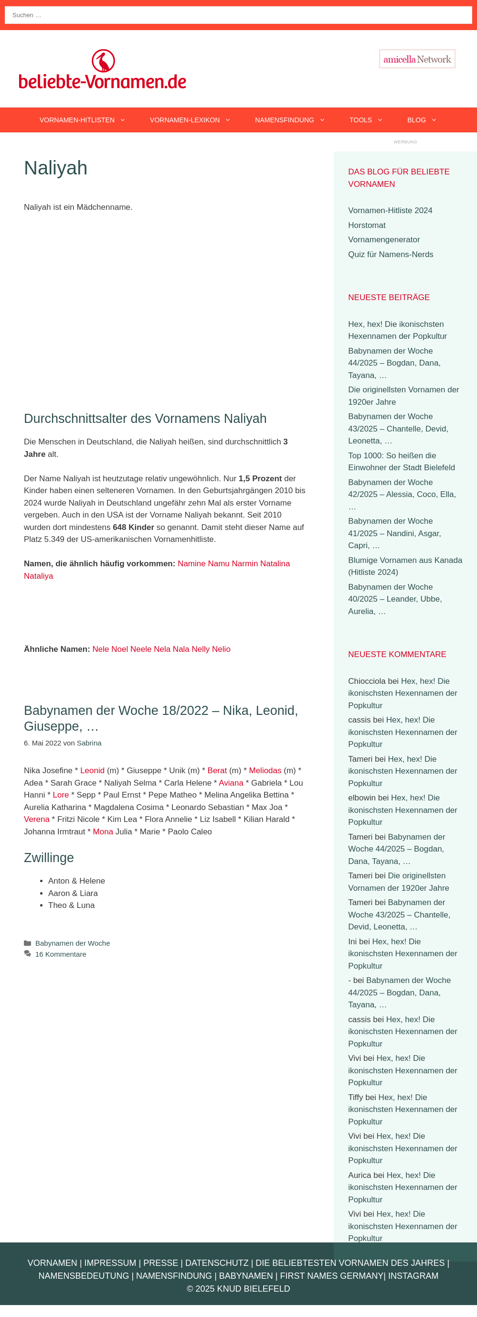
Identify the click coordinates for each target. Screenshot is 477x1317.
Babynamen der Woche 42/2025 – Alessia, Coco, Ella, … (402, 494)
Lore (61, 794)
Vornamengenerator (384, 239)
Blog (428, 120)
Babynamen (246, 1276)
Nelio (221, 649)
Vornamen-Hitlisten (89, 120)
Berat (217, 770)
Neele (140, 649)
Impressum (111, 1263)
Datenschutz (217, 1263)
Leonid (92, 770)
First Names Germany (332, 1276)
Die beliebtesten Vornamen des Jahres (350, 1263)
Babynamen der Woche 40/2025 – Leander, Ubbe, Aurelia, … (395, 599)
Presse (160, 1263)
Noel (119, 649)
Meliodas (265, 770)
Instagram (413, 1276)
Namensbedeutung (83, 1276)
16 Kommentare (60, 954)
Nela (162, 649)
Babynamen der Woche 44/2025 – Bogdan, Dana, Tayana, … (394, 363)
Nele (101, 649)
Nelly (201, 649)
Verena (37, 819)
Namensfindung (296, 120)
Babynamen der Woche (72, 943)
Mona (103, 831)
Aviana (231, 783)
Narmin (245, 563)
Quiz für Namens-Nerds (391, 254)
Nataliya (38, 576)
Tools (372, 120)
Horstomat (366, 225)
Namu (218, 563)
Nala (181, 649)
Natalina (275, 563)
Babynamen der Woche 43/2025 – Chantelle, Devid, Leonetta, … (398, 428)
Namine (192, 563)
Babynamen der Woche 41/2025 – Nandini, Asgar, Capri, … (394, 533)
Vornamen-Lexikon (196, 120)
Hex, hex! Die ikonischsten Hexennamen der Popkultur (402, 693)
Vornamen (52, 1263)
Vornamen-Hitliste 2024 (390, 210)
